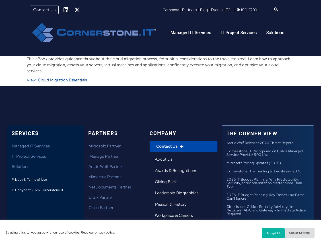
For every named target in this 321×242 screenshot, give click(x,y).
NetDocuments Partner (109, 187)
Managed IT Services (191, 33)
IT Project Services (238, 33)
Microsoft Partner (104, 146)
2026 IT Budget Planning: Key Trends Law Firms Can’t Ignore (265, 197)
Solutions (275, 33)
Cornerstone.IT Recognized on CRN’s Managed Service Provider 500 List (264, 154)
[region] (160, 232)
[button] (276, 10)
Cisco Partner (100, 208)
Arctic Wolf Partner (105, 167)
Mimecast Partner (104, 177)
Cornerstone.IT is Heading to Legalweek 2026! (264, 172)
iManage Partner (103, 157)
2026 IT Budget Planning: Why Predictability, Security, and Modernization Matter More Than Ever (264, 184)
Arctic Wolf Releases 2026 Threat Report (259, 143)
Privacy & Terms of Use (29, 180)
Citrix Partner (100, 198)
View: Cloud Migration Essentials (57, 80)
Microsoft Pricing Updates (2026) (253, 163)
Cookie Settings (269, 233)
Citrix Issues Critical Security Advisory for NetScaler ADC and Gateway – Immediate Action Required (266, 211)
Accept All (302, 233)
